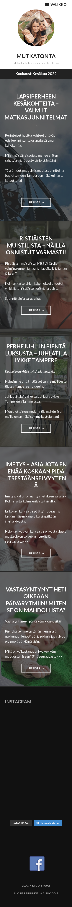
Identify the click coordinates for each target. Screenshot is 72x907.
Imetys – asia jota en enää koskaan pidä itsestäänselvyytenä (36, 475)
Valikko (55, 4)
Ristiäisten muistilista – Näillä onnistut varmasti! (36, 245)
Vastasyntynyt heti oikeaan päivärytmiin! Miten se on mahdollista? (36, 600)
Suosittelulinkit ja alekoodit (36, 893)
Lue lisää (39, 203)
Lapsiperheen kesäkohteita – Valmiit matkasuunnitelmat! (36, 110)
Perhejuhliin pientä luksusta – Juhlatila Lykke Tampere (36, 353)
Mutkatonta (36, 56)
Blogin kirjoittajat (36, 885)
